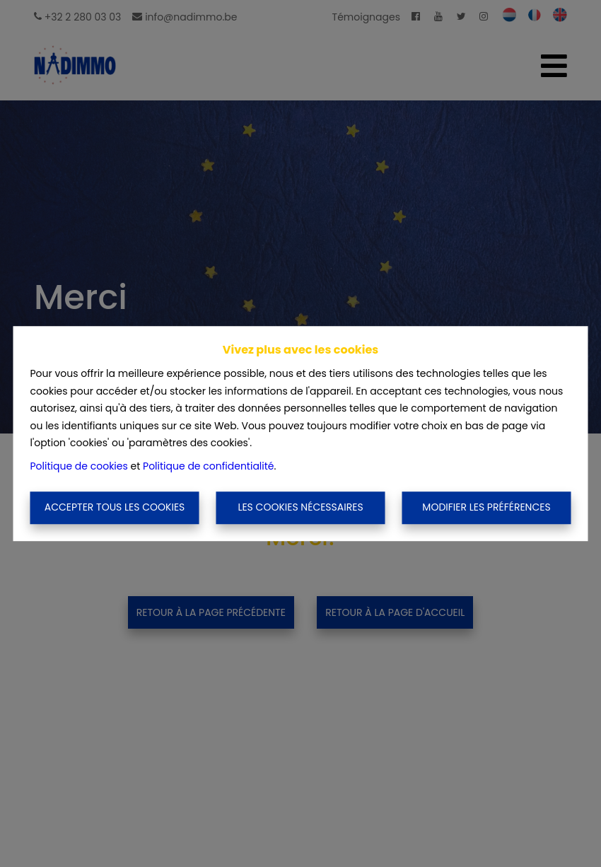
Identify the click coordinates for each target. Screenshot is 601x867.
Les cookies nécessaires (300, 508)
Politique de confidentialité (208, 466)
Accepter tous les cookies (115, 508)
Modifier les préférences (486, 508)
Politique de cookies (79, 466)
